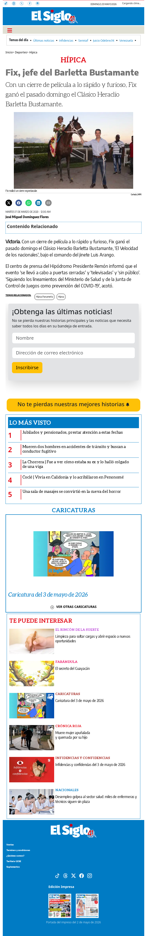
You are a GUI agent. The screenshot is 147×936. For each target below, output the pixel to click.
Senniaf (83, 40)
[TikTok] (8, 3)
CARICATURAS (73, 509)
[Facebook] (31, 3)
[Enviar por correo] (48, 202)
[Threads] (16, 3)
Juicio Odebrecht (103, 40)
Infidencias (66, 40)
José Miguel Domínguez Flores (27, 217)
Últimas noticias (43, 40)
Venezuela (126, 40)
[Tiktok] (57, 875)
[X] (23, 3)
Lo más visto (30, 422)
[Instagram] (38, 3)
